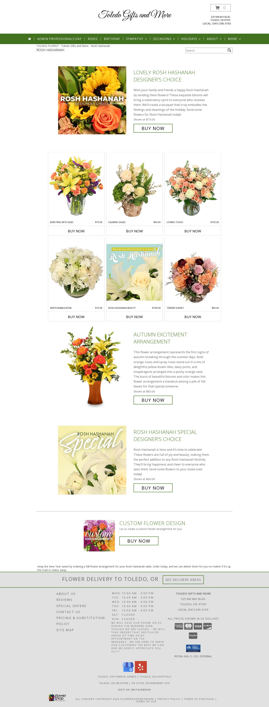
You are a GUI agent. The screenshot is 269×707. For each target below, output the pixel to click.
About (214, 39)
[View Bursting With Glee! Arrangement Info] (76, 186)
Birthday (112, 39)
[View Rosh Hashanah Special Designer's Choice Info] (95, 460)
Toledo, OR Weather (113, 683)
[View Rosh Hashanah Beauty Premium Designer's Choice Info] (134, 272)
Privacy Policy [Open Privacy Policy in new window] (168, 698)
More (235, 39)
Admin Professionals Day (59, 39)
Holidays (191, 39)
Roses (93, 39)
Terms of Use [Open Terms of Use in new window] (146, 701)
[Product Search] (206, 50)
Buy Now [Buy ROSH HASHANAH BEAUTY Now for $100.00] (134, 316)
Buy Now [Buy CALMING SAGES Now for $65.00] (134, 231)
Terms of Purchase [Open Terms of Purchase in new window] (199, 698)
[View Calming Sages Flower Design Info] (134, 186)
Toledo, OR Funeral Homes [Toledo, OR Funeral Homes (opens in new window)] (117, 676)
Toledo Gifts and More (134, 15)
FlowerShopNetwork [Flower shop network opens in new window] (137, 698)
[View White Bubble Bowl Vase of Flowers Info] (76, 272)
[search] (229, 50)
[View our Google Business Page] (128, 672)
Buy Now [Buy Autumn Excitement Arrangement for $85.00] (153, 400)
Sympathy (137, 39)
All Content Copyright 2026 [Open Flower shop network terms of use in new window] (97, 698)
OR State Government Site (151, 683)
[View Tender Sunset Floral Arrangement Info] (193, 272)
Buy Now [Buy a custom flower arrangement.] (138, 541)
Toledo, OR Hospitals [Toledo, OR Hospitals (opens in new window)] (155, 676)
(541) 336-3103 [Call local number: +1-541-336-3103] (221, 23)
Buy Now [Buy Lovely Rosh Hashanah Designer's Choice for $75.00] (153, 128)
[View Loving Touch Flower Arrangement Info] (193, 186)
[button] (221, 7)
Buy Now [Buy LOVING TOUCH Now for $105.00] (192, 231)
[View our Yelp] (141, 672)
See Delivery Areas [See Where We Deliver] (183, 580)
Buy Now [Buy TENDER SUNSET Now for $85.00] (192, 316)
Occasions (164, 39)
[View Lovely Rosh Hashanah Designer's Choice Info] (95, 100)
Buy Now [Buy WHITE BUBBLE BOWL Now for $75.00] (76, 316)
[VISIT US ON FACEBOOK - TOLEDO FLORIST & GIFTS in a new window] (134, 689)
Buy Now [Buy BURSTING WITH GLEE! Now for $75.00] (76, 231)
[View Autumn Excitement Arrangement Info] (95, 367)
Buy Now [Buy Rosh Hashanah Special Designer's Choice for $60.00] (153, 488)
